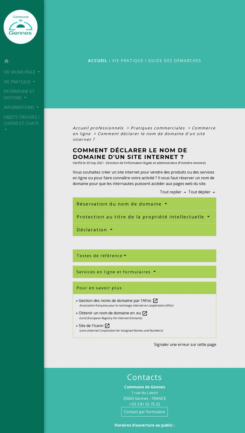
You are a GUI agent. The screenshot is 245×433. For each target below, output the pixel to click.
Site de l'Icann (94, 325)
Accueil (97, 60)
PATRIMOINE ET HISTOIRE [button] (19, 94)
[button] (22, 62)
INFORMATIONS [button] (19, 107)
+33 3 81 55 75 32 (144, 404)
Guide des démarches (174, 60)
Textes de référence (99, 255)
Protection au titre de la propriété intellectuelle (141, 217)
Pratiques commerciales (158, 128)
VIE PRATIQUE (128, 60)
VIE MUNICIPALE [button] (20, 72)
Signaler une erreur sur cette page (185, 344)
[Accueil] (22, 28)
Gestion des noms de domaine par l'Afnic (118, 300)
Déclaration (93, 230)
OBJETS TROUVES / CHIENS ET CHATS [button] (22, 120)
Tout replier (174, 192)
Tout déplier (202, 192)
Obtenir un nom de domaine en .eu (113, 313)
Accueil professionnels (99, 128)
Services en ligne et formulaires (114, 272)
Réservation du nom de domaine (120, 204)
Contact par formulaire (144, 411)
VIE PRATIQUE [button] (18, 81)
